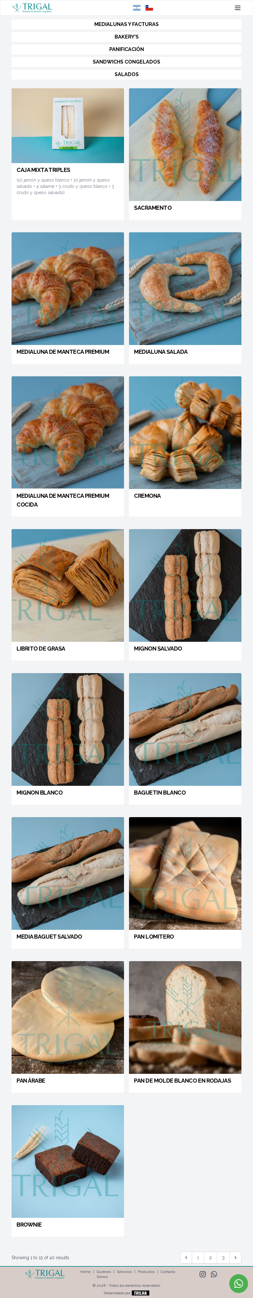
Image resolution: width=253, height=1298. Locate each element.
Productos (146, 1272)
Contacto (168, 1272)
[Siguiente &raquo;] (235, 1258)
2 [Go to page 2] (210, 1257)
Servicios (124, 1272)
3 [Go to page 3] (223, 1257)
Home (85, 1272)
